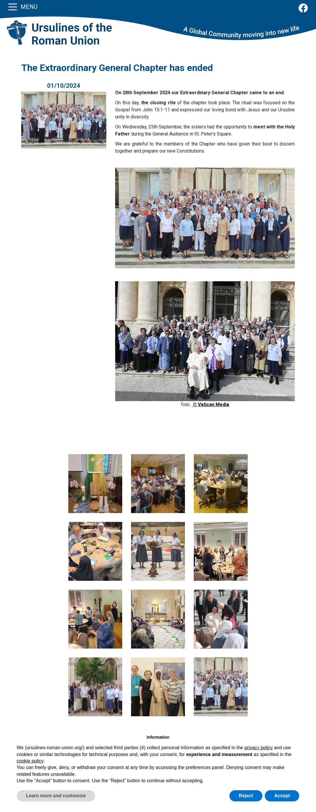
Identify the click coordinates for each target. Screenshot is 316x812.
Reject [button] (246, 795)
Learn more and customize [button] (56, 795)
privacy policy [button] (258, 747)
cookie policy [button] (30, 760)
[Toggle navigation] (13, 6)
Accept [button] (282, 795)
